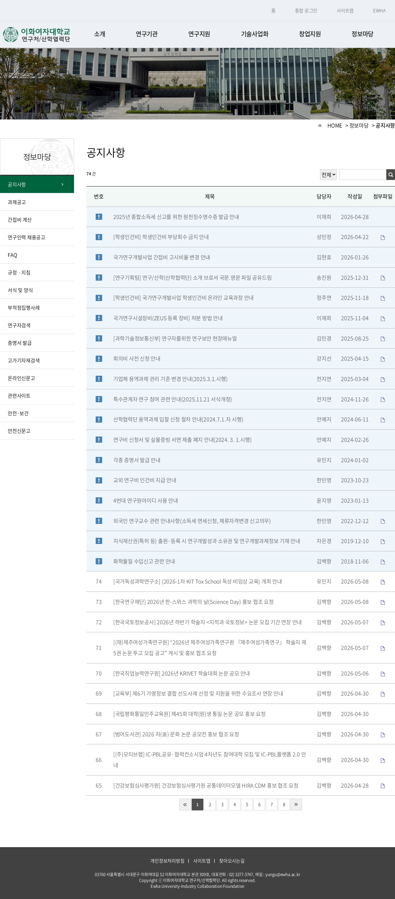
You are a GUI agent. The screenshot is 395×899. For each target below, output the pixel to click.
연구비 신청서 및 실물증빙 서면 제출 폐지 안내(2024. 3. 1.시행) (182, 440)
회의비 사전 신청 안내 (136, 358)
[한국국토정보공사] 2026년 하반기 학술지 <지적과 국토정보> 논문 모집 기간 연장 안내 (207, 622)
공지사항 (17, 184)
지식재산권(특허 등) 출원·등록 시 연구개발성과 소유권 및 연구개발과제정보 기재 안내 (206, 541)
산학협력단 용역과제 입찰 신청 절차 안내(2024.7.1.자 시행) (178, 419)
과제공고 (17, 202)
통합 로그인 (306, 10)
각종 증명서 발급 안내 (136, 460)
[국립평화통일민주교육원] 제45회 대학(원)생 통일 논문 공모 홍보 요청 (189, 714)
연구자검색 (19, 325)
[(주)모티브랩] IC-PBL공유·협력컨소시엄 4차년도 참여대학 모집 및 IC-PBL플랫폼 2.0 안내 (209, 759)
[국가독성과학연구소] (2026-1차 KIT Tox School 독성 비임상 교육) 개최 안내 (197, 581)
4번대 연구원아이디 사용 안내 (145, 500)
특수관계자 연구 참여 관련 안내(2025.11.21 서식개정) (172, 399)
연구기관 (147, 33)
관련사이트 (19, 395)
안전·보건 (18, 413)
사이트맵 (345, 10)
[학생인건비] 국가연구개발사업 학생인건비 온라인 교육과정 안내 (183, 298)
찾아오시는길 (232, 860)
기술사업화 (254, 33)
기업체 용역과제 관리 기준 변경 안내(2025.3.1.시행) (170, 379)
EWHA (379, 10)
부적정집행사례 (24, 307)
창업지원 (310, 33)
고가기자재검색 (24, 360)
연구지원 (199, 33)
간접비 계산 (20, 219)
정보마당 (362, 33)
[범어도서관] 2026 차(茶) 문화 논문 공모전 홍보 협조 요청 (176, 734)
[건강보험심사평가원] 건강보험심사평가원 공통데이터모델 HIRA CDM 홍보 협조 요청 (205, 785)
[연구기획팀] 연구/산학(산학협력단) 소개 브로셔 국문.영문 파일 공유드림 (192, 278)
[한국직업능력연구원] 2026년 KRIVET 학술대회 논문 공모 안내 (181, 673)
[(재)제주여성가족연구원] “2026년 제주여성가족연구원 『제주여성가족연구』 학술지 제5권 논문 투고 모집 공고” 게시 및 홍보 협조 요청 (209, 647)
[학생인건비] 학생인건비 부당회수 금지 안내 (161, 237)
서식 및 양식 (20, 290)
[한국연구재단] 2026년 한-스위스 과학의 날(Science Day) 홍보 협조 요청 (193, 602)
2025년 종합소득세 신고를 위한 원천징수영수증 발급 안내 (176, 217)
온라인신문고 (21, 378)
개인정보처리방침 (167, 860)
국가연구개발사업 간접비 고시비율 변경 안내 (161, 257)
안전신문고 (19, 430)
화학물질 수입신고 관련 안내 (144, 561)
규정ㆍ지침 (19, 272)
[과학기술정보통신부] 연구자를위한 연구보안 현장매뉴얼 (175, 338)
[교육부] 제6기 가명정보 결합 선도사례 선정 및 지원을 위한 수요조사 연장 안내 (198, 693)
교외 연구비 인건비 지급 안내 (144, 480)
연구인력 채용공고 (26, 237)
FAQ (12, 254)
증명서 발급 (20, 342)
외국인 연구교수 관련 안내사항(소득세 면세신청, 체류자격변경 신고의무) (192, 521)
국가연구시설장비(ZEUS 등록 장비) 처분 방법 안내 (167, 318)
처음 (185, 804)
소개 (99, 33)
